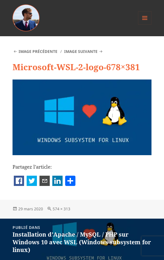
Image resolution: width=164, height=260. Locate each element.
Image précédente (38, 51)
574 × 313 (61, 209)
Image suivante (81, 51)
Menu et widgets (144, 24)
